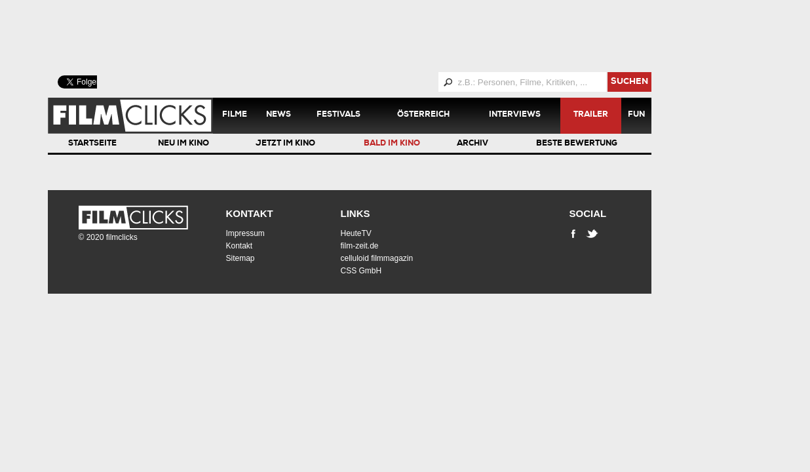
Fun (636, 115)
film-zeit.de (360, 245)
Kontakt (249, 213)
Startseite (92, 144)
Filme (234, 115)
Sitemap (240, 258)
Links (355, 213)
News (278, 115)
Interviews (515, 115)
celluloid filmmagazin (377, 258)
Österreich (423, 115)
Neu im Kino (183, 144)
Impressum (245, 233)
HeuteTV (356, 233)
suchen (629, 82)
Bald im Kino (392, 144)
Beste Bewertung (576, 144)
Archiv (472, 144)
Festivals (338, 115)
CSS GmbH (361, 270)
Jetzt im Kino (285, 144)
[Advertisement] (366, 36)
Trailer (590, 115)
